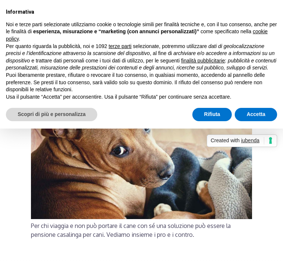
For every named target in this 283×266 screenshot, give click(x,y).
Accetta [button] (256, 114)
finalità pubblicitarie (203, 61)
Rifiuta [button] (212, 114)
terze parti (120, 46)
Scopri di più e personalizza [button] (51, 114)
